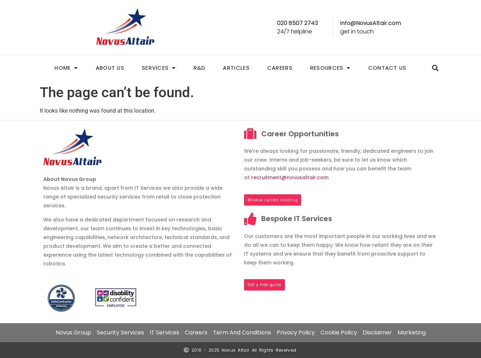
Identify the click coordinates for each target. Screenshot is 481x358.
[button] (65, 68)
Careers (280, 68)
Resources (330, 68)
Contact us (388, 68)
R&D (200, 68)
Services (159, 68)
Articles (236, 68)
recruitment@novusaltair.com (290, 177)
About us (109, 68)
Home (65, 68)
